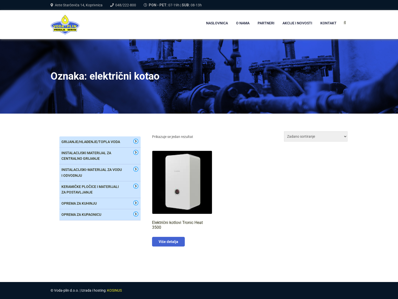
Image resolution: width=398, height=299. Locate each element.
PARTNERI (266, 23)
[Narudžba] (315, 136)
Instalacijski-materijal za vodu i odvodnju (91, 173)
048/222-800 (125, 5)
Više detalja (168, 242)
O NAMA (243, 23)
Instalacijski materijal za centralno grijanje (86, 156)
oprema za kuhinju (79, 203)
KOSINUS (114, 290)
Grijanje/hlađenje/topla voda (90, 142)
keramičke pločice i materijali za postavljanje (90, 190)
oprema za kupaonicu (81, 215)
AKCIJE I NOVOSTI (297, 23)
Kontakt (328, 23)
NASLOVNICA (217, 23)
